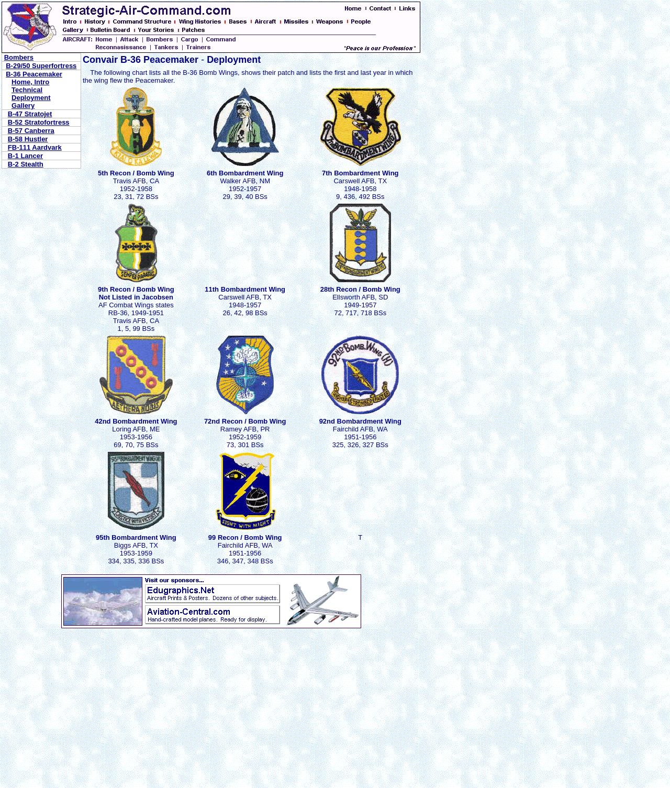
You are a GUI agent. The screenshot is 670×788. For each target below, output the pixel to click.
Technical (27, 90)
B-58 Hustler (28, 139)
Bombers (19, 57)
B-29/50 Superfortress (41, 66)
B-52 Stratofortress (39, 122)
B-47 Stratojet (30, 114)
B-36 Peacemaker (34, 74)
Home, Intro (30, 82)
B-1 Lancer (25, 156)
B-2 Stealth (25, 164)
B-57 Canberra (31, 131)
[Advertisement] (67, 693)
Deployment (31, 98)
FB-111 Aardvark (35, 147)
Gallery (23, 105)
